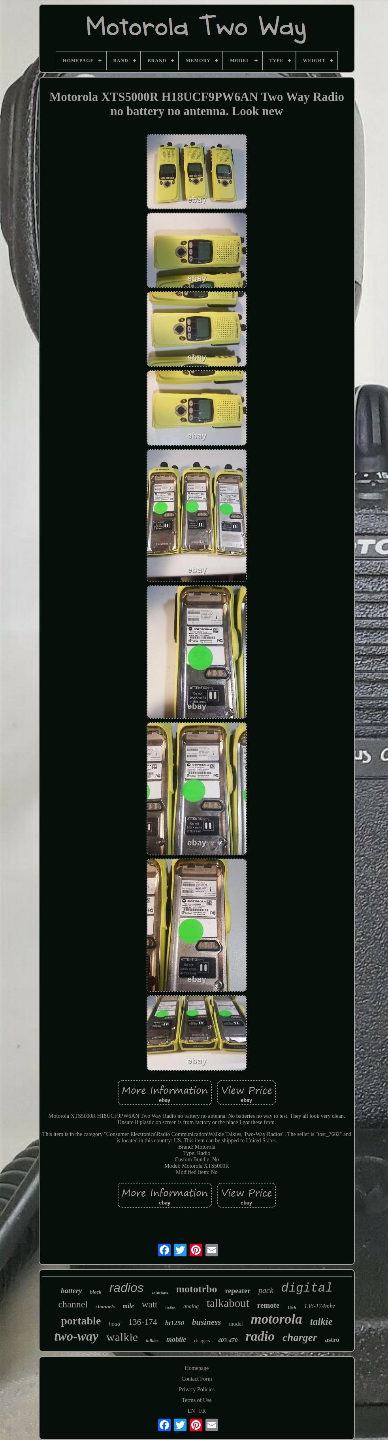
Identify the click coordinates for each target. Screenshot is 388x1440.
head (114, 1323)
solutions (160, 1292)
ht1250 (174, 1323)
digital (307, 1288)
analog (191, 1306)
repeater (238, 1291)
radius (170, 1307)
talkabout (228, 1303)
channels (105, 1306)
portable (81, 1321)
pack (265, 1290)
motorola (276, 1319)
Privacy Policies (197, 1390)
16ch (291, 1307)
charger (300, 1337)
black (96, 1292)
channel (73, 1304)
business (206, 1322)
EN (191, 1411)
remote (268, 1305)
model (236, 1324)
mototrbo (196, 1289)
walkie (122, 1336)
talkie (321, 1321)
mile (128, 1306)
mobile (176, 1339)
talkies (152, 1340)
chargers (202, 1340)
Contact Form (196, 1379)
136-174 (142, 1322)
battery (71, 1290)
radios (126, 1287)
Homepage (197, 1368)
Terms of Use (196, 1400)
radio (260, 1336)
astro (332, 1339)
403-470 (228, 1340)
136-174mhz (319, 1306)
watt (150, 1304)
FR (202, 1411)
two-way (76, 1336)
